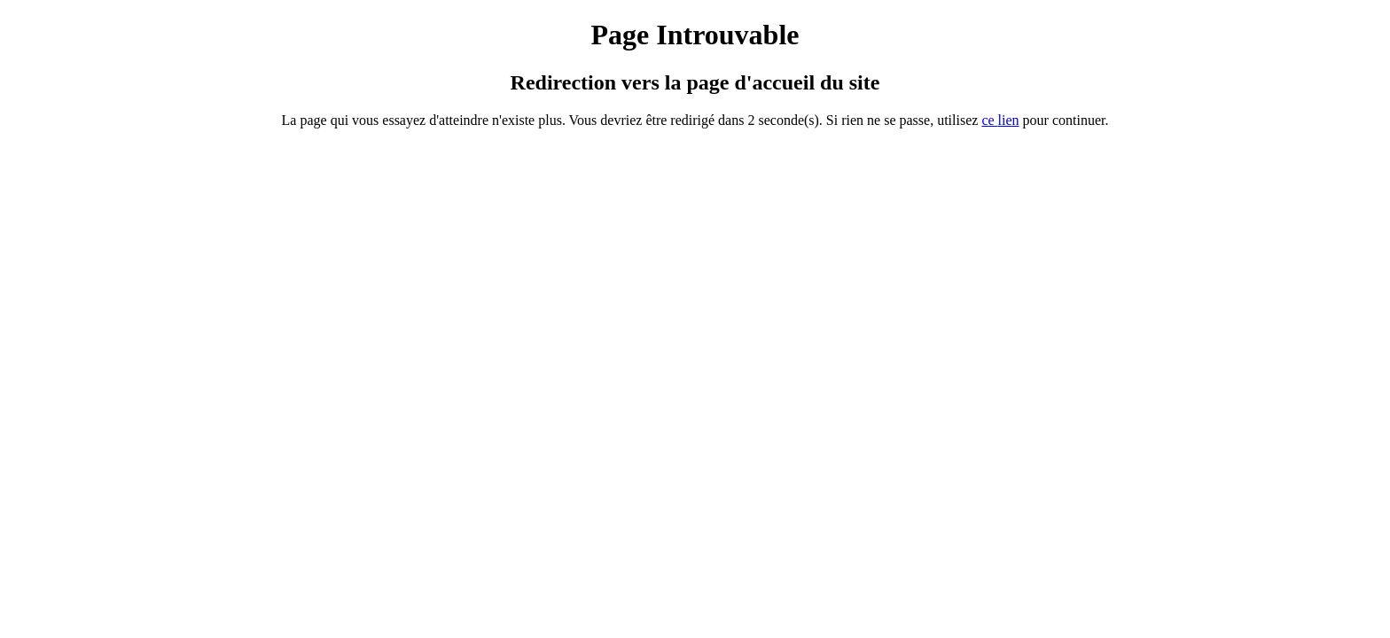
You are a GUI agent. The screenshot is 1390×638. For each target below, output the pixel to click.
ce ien (1000, 120)
